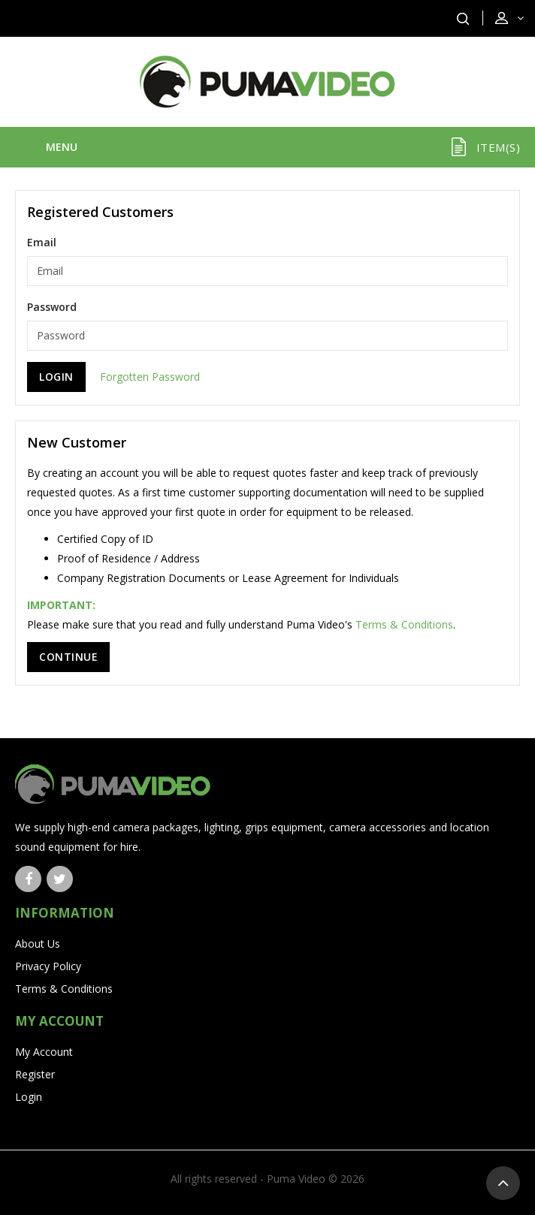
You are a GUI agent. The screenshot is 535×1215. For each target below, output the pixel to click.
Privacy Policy (48, 966)
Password (52, 307)
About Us (37, 943)
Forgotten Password (150, 376)
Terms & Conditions (404, 624)
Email (41, 242)
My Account (44, 1052)
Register (35, 1074)
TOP (503, 1183)
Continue (68, 657)
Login (28, 1097)
